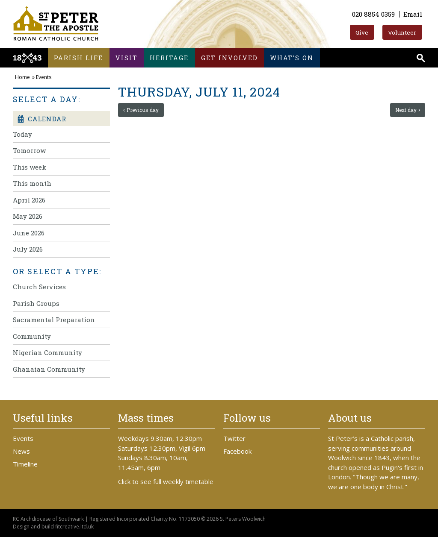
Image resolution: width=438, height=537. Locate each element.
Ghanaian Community (49, 369)
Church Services (39, 287)
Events (43, 77)
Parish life (78, 58)
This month (32, 183)
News (21, 451)
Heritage (169, 58)
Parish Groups (36, 303)
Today (22, 134)
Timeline (25, 464)
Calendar (41, 118)
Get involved (229, 58)
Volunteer (402, 32)
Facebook (237, 451)
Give (361, 32)
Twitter (234, 438)
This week (29, 167)
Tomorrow (29, 150)
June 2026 (28, 233)
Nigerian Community (47, 352)
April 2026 (29, 200)
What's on (292, 58)
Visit (126, 58)
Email (412, 14)
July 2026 (28, 249)
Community (32, 336)
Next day (406, 109)
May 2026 (27, 216)
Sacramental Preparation (54, 319)
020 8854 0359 (373, 14)
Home (22, 77)
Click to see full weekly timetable (165, 481)
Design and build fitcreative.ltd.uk (53, 526)
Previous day (143, 109)
